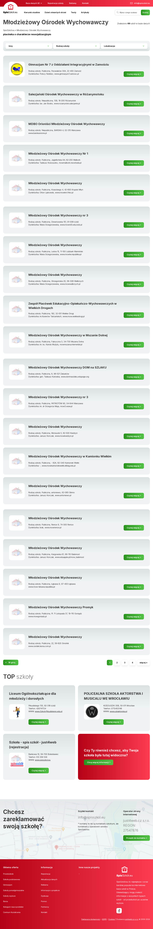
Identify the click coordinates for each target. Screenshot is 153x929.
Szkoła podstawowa (11, 879)
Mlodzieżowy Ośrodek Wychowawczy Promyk (60, 607)
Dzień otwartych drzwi (55, 12)
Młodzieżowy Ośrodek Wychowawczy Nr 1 (58, 153)
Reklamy (72, 3)
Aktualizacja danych (49, 879)
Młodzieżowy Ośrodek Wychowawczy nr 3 (58, 215)
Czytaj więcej (133, 74)
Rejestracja (45, 874)
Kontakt (85, 3)
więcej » (143, 662)
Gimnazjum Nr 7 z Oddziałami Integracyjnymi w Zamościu (68, 64)
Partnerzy (45, 907)
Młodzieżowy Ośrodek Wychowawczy (34, 30)
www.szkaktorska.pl (118, 711)
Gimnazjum (7, 885)
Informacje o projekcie (50, 890)
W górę (11, 662)
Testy (73, 12)
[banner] (10, 8)
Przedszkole (8, 874)
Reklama (44, 885)
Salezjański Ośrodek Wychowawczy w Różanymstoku (66, 94)
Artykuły (85, 12)
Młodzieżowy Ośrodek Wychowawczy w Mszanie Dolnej (67, 335)
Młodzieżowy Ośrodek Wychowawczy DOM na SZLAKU (67, 367)
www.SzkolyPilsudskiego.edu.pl (48, 711)
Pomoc (44, 901)
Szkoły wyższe (9, 896)
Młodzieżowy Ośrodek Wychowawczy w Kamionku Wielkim (69, 456)
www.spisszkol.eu (42, 760)
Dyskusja (44, 896)
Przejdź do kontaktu (135, 838)
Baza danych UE (33, 3)
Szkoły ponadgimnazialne (13, 890)
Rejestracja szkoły (55, 3)
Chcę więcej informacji (98, 762)
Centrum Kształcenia (11, 912)
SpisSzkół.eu (8, 30)
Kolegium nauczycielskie (13, 907)
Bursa (5, 901)
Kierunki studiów (32, 12)
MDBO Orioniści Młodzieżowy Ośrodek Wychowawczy (66, 124)
